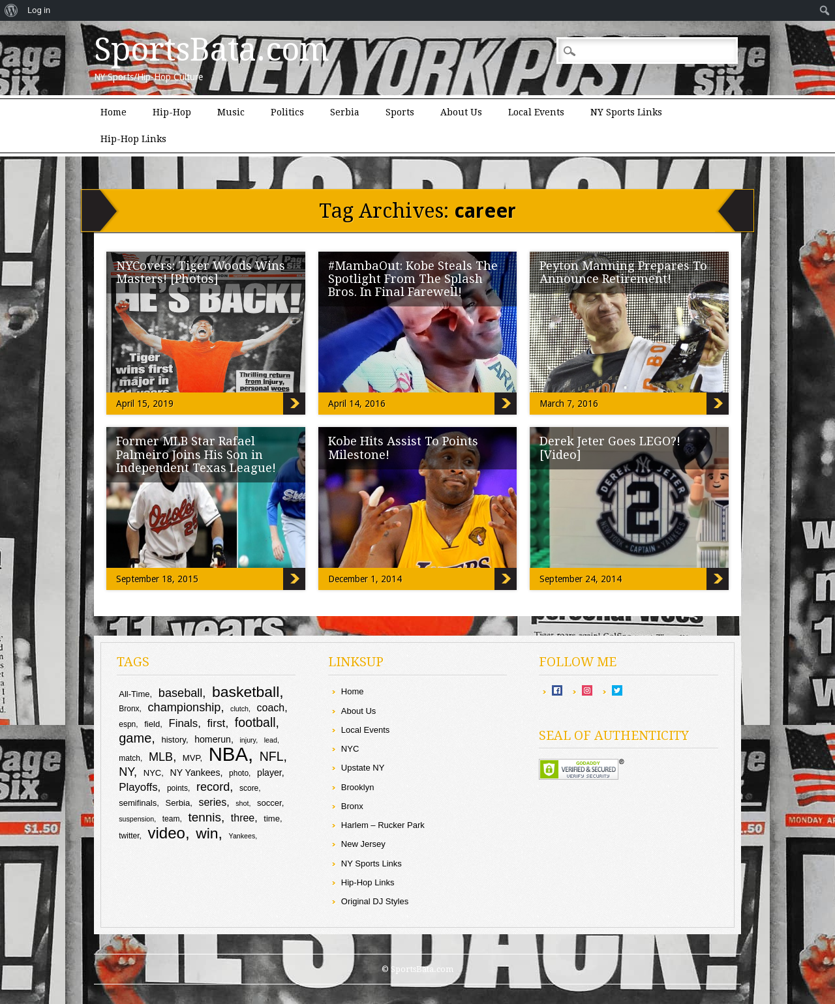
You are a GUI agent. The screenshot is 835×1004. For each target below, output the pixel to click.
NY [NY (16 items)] (126, 771)
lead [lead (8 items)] (270, 740)
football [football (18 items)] (255, 722)
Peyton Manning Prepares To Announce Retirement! (623, 272)
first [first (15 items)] (216, 723)
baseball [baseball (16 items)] (181, 693)
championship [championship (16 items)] (184, 707)
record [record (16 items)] (213, 786)
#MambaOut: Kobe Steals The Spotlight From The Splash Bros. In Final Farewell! (413, 279)
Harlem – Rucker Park (383, 825)
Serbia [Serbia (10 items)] (177, 803)
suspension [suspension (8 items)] (136, 819)
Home (113, 112)
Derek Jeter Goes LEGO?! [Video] (609, 447)
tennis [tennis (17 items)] (204, 817)
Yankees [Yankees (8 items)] (242, 836)
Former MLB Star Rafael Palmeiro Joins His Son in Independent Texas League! (196, 454)
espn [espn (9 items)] (127, 724)
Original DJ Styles (374, 901)
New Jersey (363, 844)
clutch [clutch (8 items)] (239, 709)
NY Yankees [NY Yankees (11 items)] (195, 772)
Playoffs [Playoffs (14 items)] (138, 787)
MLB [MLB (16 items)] (161, 756)
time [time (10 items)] (272, 818)
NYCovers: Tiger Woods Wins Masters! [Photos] (200, 272)
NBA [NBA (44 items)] (228, 754)
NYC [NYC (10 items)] (153, 773)
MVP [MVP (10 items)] (191, 758)
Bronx (352, 806)
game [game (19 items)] (135, 738)
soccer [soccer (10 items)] (269, 803)
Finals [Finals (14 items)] (183, 723)
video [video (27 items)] (166, 833)
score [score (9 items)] (248, 788)
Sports (400, 112)
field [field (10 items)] (152, 724)
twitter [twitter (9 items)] (129, 835)
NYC (350, 749)
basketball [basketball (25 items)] (245, 691)
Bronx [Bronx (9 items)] (129, 708)
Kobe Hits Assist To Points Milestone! (403, 447)
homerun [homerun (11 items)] (212, 739)
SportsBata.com (211, 49)
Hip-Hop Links (133, 139)
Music (231, 112)
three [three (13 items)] (242, 817)
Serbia (344, 112)
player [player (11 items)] (269, 772)
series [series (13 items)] (212, 802)
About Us (461, 112)
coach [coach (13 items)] (271, 707)
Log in (38, 10)
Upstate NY (362, 768)
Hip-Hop (172, 112)
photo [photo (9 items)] (239, 773)
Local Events (536, 112)
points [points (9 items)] (177, 788)
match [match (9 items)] (129, 758)
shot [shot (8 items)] (242, 803)
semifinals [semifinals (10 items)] (138, 803)
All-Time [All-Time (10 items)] (134, 694)
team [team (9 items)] (171, 818)
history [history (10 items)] (173, 740)
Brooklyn (357, 787)
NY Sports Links (626, 112)
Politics (287, 112)
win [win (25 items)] (207, 833)
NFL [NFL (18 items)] (272, 756)
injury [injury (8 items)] (247, 740)
